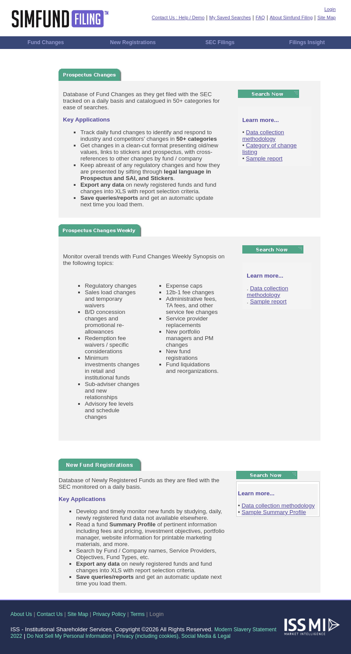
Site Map (326, 17)
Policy (119, 614)
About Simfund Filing (291, 17)
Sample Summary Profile (273, 512)
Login (330, 9)
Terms (138, 614)
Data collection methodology (263, 135)
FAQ (260, 17)
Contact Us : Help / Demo (178, 17)
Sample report (264, 158)
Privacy (101, 614)
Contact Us (49, 614)
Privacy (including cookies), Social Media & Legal (174, 636)
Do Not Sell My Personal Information (69, 636)
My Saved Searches (230, 17)
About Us (21, 614)
